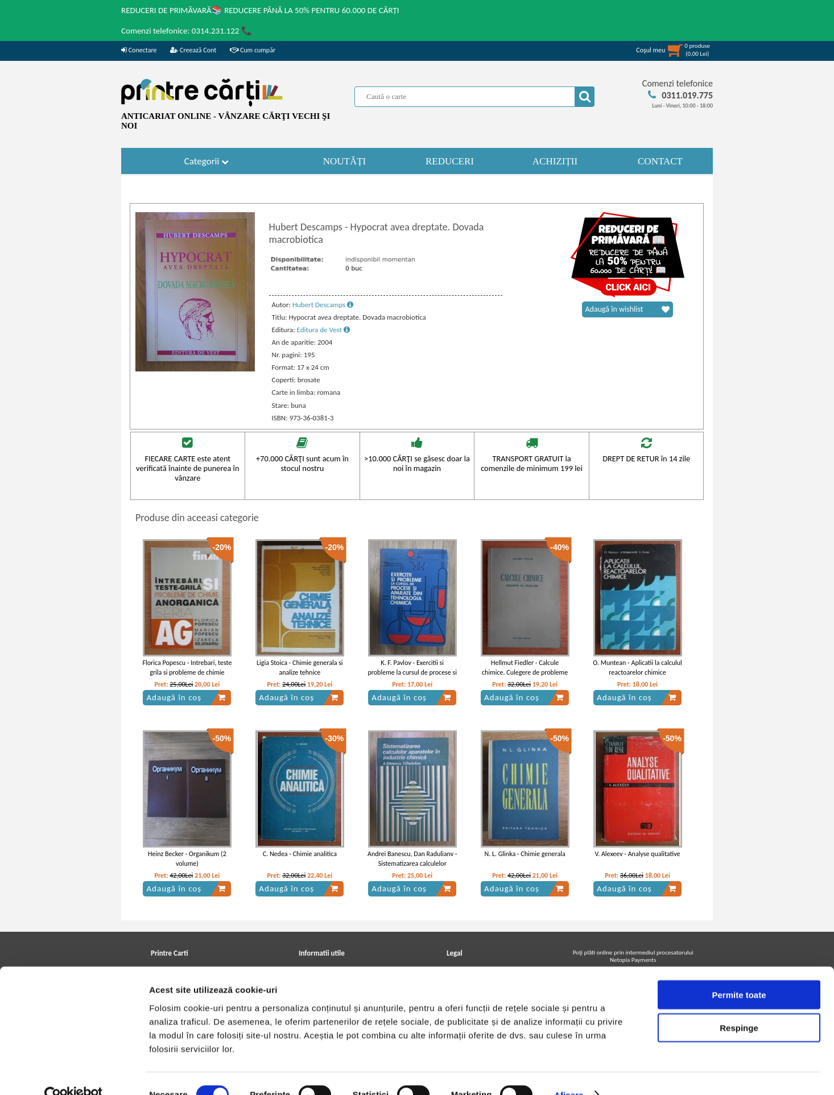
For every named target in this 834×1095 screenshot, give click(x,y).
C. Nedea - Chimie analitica (300, 854)
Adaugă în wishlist (627, 309)
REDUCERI (450, 161)
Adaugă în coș (186, 697)
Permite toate (739, 972)
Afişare (569, 1072)
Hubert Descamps (322, 304)
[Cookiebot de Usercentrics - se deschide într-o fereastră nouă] (73, 1072)
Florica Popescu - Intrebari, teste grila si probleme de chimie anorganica (187, 672)
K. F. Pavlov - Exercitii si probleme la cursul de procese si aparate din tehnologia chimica (412, 672)
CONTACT (660, 161)
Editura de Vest (323, 329)
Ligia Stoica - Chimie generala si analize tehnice (300, 667)
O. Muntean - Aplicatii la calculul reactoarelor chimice (637, 667)
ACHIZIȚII (554, 161)
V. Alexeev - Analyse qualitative (637, 854)
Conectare (138, 50)
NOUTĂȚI (344, 161)
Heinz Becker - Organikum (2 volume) (187, 858)
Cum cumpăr (252, 50)
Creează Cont (193, 50)
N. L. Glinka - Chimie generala (525, 854)
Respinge (739, 1006)
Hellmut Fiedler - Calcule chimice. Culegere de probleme (525, 667)
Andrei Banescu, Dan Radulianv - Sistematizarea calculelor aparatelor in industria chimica (412, 863)
